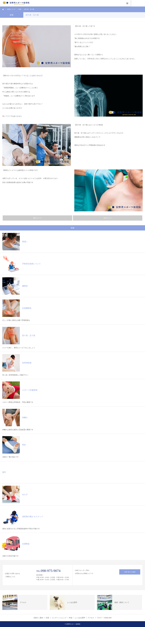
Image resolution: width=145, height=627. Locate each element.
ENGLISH (107, 618)
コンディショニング (59, 618)
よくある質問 (80, 618)
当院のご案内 (38, 618)
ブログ (99, 618)
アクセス (91, 618)
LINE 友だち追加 (129, 572)
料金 (70, 618)
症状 (47, 618)
